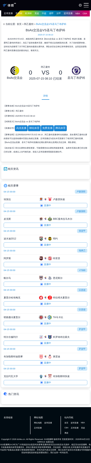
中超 (44, 13)
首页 (19, 24)
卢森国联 (81, 191)
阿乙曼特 (29, 24)
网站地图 (38, 423)
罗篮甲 (82, 329)
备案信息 (50, 442)
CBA (85, 13)
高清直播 (21, 128)
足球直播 (8, 13)
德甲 (51, 13)
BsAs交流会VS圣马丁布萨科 (51, 24)
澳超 (66, 433)
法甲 (58, 13)
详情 (45, 95)
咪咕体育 (34, 128)
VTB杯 (82, 270)
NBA (77, 13)
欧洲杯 (28, 13)
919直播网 (48, 439)
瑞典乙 (82, 250)
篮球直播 (68, 13)
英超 (37, 13)
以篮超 (82, 290)
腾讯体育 (60, 128)
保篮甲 (82, 231)
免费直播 (47, 128)
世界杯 (19, 13)
